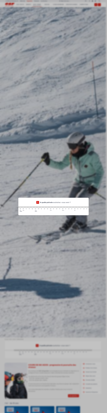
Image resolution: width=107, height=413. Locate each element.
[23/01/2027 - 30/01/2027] (45, 207)
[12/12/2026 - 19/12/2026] (27, 207)
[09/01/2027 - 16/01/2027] (39, 207)
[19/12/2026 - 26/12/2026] (30, 207)
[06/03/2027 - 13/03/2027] (64, 207)
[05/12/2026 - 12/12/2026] (24, 207)
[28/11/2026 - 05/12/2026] (21, 207)
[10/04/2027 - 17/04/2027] (79, 207)
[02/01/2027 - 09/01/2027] (36, 207)
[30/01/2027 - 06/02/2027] (49, 207)
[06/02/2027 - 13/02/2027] (52, 207)
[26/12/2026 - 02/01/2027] (33, 207)
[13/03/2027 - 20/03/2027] (67, 207)
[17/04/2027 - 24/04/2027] (82, 207)
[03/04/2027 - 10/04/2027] (76, 207)
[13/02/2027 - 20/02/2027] (55, 207)
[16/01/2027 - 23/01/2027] (42, 207)
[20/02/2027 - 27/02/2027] (58, 207)
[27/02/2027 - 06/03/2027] (61, 207)
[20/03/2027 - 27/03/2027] (70, 207)
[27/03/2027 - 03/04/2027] (73, 207)
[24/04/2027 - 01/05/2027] (85, 207)
